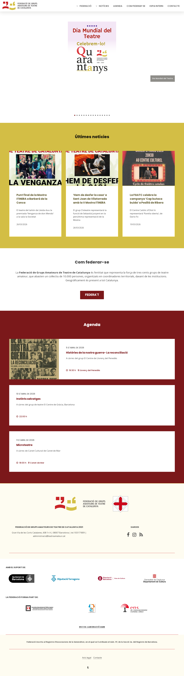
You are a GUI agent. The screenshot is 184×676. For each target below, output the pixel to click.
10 (95, 115)
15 (106, 115)
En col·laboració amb (92, 626)
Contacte (174, 6)
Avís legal (86, 657)
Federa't (92, 294)
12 (100, 115)
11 (97, 115)
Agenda (117, 6)
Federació (85, 6)
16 (109, 115)
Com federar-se (136, 6)
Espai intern (156, 6)
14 (104, 115)
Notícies (104, 6)
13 (102, 115)
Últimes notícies (92, 137)
